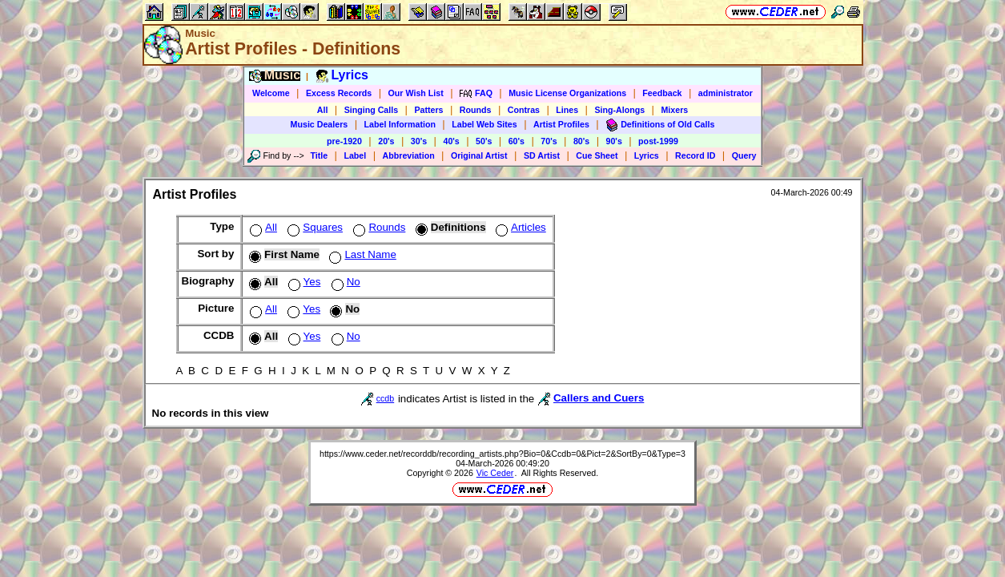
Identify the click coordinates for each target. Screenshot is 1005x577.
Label (355, 155)
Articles (519, 227)
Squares (313, 227)
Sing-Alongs (619, 110)
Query (744, 155)
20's (386, 141)
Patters (428, 110)
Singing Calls (371, 110)
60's (517, 141)
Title (319, 155)
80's (581, 141)
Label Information (400, 124)
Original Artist (479, 155)
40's (451, 141)
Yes (303, 282)
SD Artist (542, 155)
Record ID (695, 155)
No (344, 282)
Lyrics (646, 155)
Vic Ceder (495, 473)
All (322, 110)
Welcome (271, 93)
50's (484, 141)
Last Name (361, 254)
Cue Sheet (596, 155)
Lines (567, 110)
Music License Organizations (567, 93)
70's (549, 141)
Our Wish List (416, 93)
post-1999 (658, 141)
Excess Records (339, 93)
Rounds (476, 110)
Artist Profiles (561, 124)
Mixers (674, 110)
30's (419, 141)
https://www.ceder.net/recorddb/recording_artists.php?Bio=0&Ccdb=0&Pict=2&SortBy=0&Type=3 (502, 453)
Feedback (661, 93)
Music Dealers (319, 124)
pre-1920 (344, 141)
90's (614, 141)
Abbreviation (409, 155)
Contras (524, 110)
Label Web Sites (484, 124)
